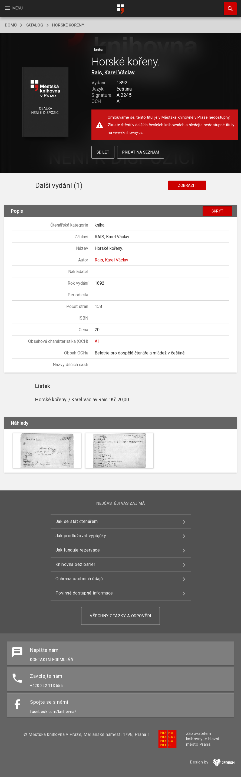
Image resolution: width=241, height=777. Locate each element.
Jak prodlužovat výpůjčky (80, 535)
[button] (45, 102)
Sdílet (103, 152)
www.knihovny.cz (128, 132)
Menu (13, 8)
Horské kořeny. (68, 25)
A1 (97, 341)
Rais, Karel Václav (113, 72)
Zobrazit (187, 185)
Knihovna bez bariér (75, 564)
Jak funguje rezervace (77, 550)
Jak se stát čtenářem (76, 521)
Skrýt (217, 211)
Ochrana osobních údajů (79, 578)
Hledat (228, 6)
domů (11, 25)
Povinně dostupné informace (84, 593)
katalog (34, 25)
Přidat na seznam (140, 152)
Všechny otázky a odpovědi (120, 615)
